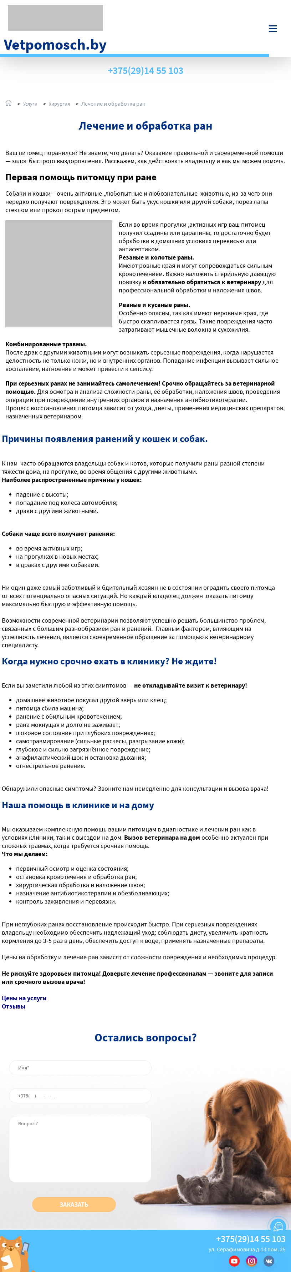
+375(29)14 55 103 (145, 70)
